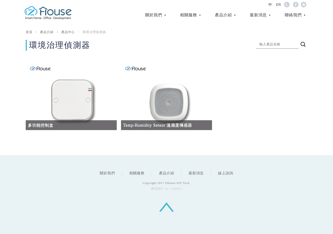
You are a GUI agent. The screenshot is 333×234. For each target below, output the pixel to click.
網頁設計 (157, 188)
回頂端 (166, 207)
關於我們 (153, 15)
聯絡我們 (293, 15)
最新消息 (258, 15)
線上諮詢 (225, 173)
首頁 (29, 32)
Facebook (296, 4)
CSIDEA (48, 12)
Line (287, 4)
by (167, 188)
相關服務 (188, 15)
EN (278, 4)
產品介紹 (223, 15)
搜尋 (303, 44)
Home (303, 4)
